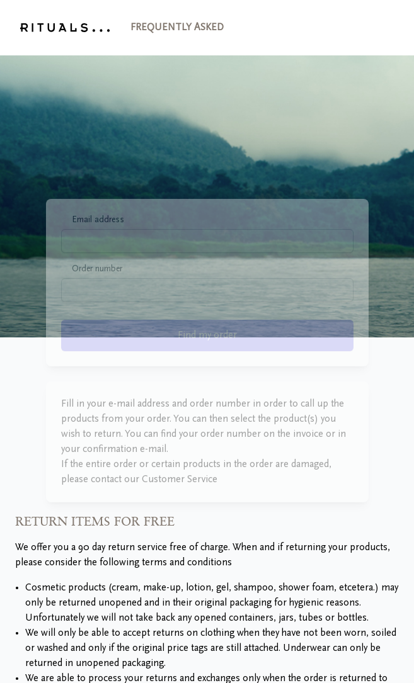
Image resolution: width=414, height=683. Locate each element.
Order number (97, 285)
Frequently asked (177, 28)
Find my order (207, 351)
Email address (98, 236)
